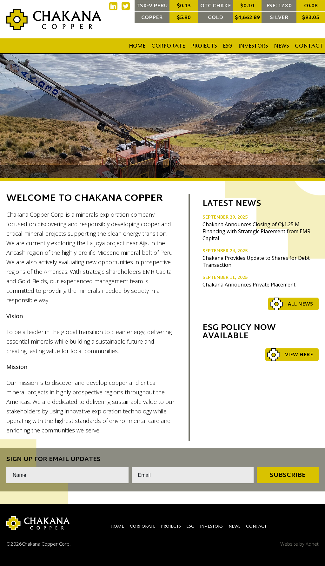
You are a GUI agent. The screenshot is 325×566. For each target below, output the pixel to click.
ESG (227, 47)
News (281, 47)
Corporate (168, 47)
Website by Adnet (299, 544)
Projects (204, 47)
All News (300, 304)
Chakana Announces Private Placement (248, 284)
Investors (253, 47)
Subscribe (288, 475)
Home (137, 47)
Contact (309, 47)
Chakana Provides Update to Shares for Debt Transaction (256, 261)
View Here (299, 355)
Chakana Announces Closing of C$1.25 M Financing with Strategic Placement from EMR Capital (256, 231)
